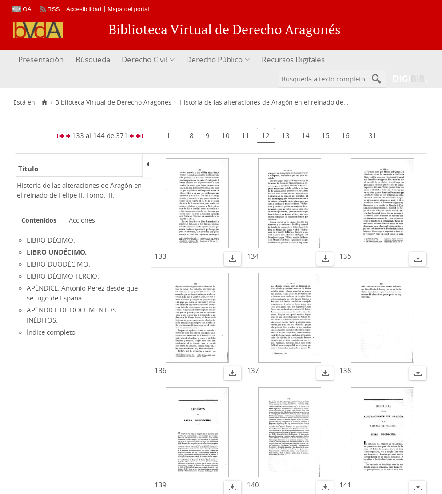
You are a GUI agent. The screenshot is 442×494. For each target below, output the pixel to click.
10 (226, 135)
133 (161, 255)
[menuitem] (42, 60)
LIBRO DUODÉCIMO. (58, 263)
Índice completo (51, 332)
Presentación (41, 59)
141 (345, 484)
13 (286, 135)
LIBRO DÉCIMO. (51, 239)
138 (345, 370)
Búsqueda (93, 59)
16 (346, 135)
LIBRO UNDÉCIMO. (57, 251)
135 (345, 255)
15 (326, 135)
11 (246, 135)
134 (253, 255)
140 (253, 484)
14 (306, 135)
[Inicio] (44, 102)
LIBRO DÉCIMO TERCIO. (63, 275)
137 (253, 370)
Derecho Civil (144, 59)
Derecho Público (214, 59)
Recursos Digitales (293, 59)
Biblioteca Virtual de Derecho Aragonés (113, 102)
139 (161, 484)
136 (161, 370)
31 (373, 135)
